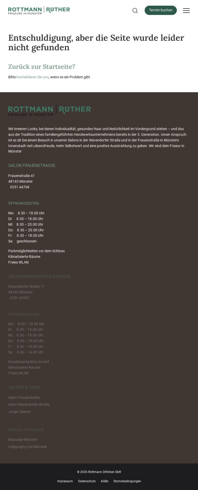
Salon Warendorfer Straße (29, 404)
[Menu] (186, 10)
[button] (134, 10)
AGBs (104, 481)
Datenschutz (87, 481)
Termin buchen (160, 10)
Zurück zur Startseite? (41, 66)
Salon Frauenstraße (24, 397)
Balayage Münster (22, 439)
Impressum (65, 481)
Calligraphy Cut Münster (27, 447)
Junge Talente (19, 412)
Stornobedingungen (127, 481)
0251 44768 (19, 187)
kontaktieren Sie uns (32, 77)
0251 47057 (19, 298)
